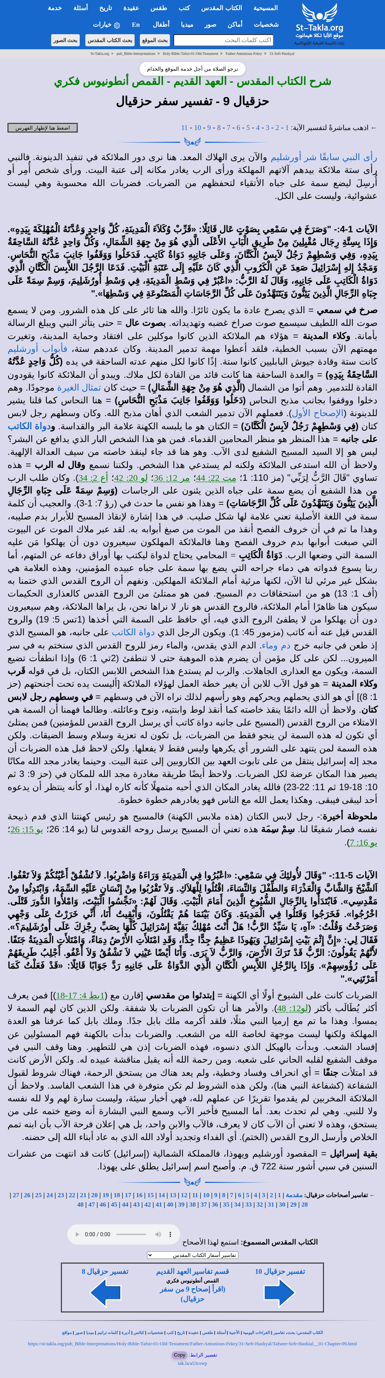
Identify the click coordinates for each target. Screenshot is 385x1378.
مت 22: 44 (216, 478)
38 (192, 1204)
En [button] (136, 24)
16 (139, 1195)
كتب (170, 1333)
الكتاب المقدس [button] (221, 8)
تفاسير (279, 1333)
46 (103, 1204)
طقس (207, 1333)
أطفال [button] (161, 24)
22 (72, 1195)
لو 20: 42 (131, 478)
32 (259, 1204)
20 (94, 1195)
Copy (179, 1355)
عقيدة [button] (131, 8)
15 (150, 1195)
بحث (291, 1333)
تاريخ (181, 1333)
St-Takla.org (100, 53)
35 (226, 1204)
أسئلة (221, 1333)
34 (237, 1204)
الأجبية (234, 1333)
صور (79, 1333)
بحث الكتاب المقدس (110, 40)
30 (282, 1204)
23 (61, 1195)
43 (136, 1204)
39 (181, 1204)
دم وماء (276, 645)
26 (27, 1195)
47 (91, 1204)
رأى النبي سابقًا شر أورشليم (324, 157)
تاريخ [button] (105, 8)
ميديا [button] (187, 24)
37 (203, 1204)
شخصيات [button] (268, 24)
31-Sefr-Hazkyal (282, 53)
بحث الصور (65, 40)
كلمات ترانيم (107, 1333)
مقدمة (294, 1195)
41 (159, 1204)
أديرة (125, 1333)
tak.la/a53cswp (192, 1363)
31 (271, 1204)
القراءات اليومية (256, 1333)
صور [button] (210, 24)
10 (197, 128)
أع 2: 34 (93, 478)
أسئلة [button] (80, 8)
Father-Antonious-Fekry (244, 53)
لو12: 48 (292, 1008)
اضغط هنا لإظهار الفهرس (42, 128)
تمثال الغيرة (79, 387)
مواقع (67, 1333)
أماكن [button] (235, 24)
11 (184, 128)
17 (128, 1195)
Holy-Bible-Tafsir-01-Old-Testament (190, 53)
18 (117, 1195)
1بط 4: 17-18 (80, 995)
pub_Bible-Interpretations (136, 53)
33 (248, 1204)
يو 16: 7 (363, 842)
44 (125, 1204)
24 (49, 1195)
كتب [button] (184, 8)
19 (105, 1195)
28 (304, 1204)
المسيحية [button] (265, 8)
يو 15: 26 (27, 829)
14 (161, 1195)
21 (83, 1195)
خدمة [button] (55, 8)
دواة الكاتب (29, 426)
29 (293, 1204)
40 (170, 1204)
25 (38, 1195)
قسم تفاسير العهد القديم (192, 1271)
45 (114, 1204)
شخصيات (155, 1333)
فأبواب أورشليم (37, 349)
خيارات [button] (107, 25)
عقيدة (193, 1333)
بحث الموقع (155, 40)
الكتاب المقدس (310, 1333)
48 (80, 1204)
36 (215, 1204)
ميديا (90, 1333)
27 (16, 1195)
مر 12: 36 (172, 478)
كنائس (138, 1333)
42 (147, 1204)
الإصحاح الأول (318, 413)
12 (184, 1195)
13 (173, 1195)
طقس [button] (158, 8)
